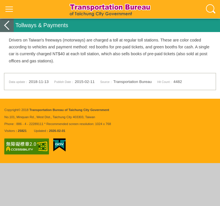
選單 (9, 9)
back (7, 25)
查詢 (211, 9)
